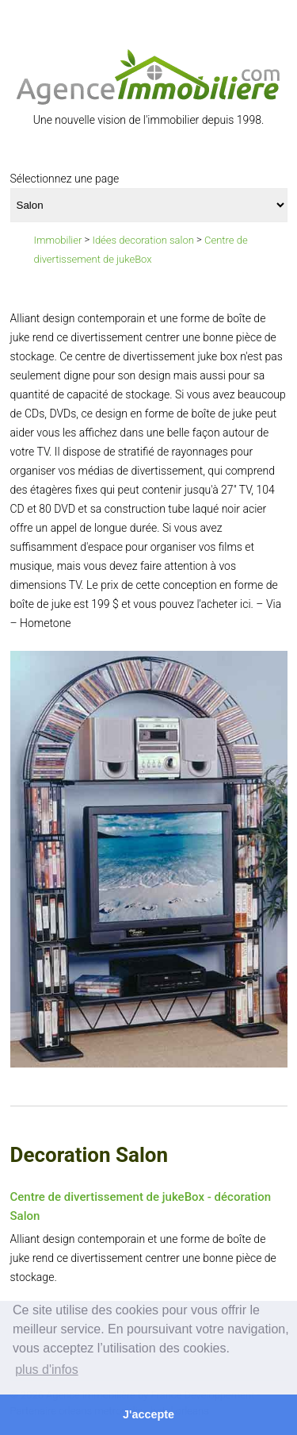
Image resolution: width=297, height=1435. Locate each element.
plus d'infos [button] (46, 1369)
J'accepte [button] (148, 1414)
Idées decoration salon (143, 240)
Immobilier (58, 240)
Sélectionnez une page (65, 178)
